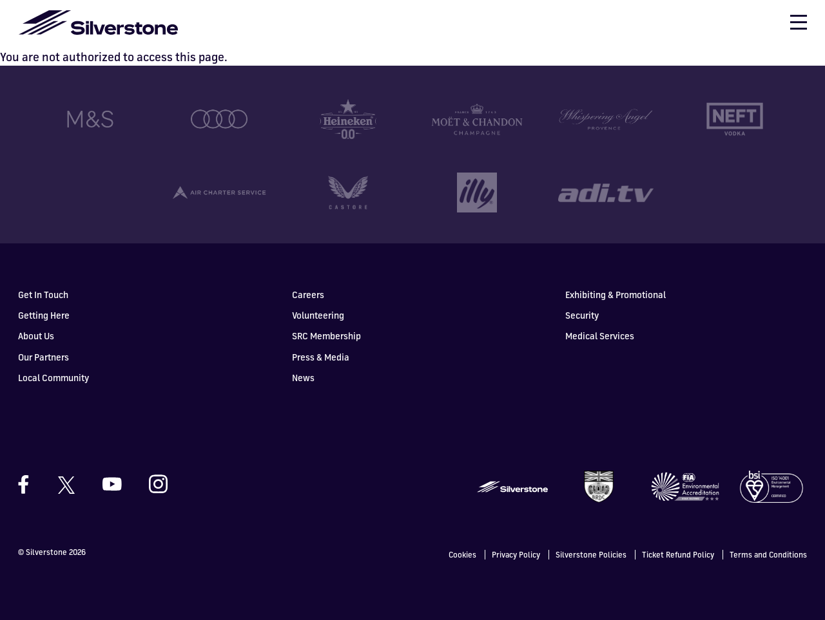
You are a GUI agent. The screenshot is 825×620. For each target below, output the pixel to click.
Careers (308, 294)
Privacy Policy (516, 554)
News (303, 377)
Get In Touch (43, 294)
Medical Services (599, 335)
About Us (36, 335)
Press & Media (320, 357)
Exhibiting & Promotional (615, 294)
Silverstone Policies (591, 554)
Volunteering (318, 315)
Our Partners (43, 357)
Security (582, 315)
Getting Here (44, 315)
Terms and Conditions (768, 554)
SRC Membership (326, 335)
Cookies (462, 554)
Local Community (53, 377)
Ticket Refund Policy (678, 554)
